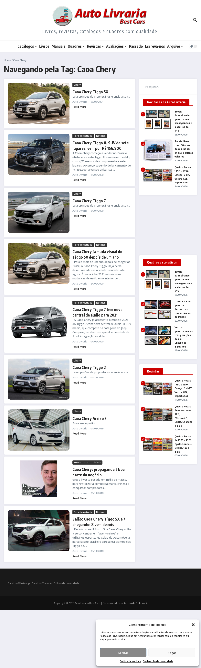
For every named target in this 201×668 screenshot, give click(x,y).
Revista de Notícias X (135, 603)
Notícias (101, 135)
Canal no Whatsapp (19, 583)
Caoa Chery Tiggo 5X (90, 91)
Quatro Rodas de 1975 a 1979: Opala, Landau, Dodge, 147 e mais (183, 444)
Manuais (58, 46)
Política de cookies (130, 661)
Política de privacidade (66, 583)
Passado (136, 46)
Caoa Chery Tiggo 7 (89, 200)
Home (7, 60)
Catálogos (27, 46)
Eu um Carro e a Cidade (87, 462)
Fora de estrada (83, 135)
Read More (79, 107)
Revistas (95, 46)
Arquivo (175, 46)
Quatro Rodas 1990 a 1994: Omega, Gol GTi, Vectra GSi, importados (184, 175)
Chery (77, 84)
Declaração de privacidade (158, 661)
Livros (44, 46)
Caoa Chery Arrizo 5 (89, 418)
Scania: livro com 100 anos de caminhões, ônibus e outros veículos (184, 149)
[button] (193, 625)
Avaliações (116, 46)
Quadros (76, 46)
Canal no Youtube (42, 583)
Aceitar (123, 653)
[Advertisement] (168, 225)
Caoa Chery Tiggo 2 (89, 367)
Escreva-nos (155, 46)
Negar (171, 653)
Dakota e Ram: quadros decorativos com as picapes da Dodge (183, 309)
